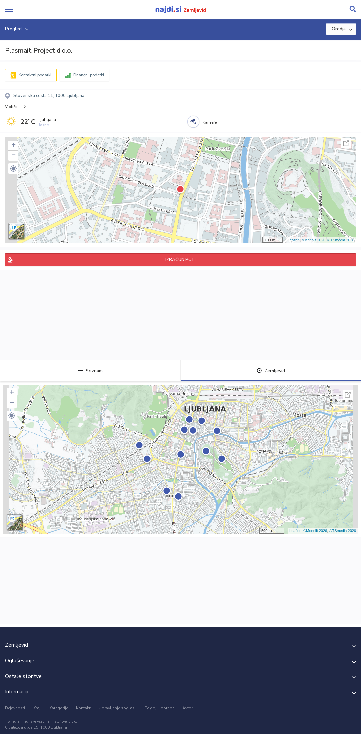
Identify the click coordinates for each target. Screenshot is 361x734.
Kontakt (83, 708)
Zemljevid (271, 371)
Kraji (37, 708)
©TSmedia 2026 (340, 240)
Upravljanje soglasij (118, 708)
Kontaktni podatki (35, 75)
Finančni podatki (88, 75)
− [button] (13, 156)
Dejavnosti (15, 708)
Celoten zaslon (346, 143)
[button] (13, 168)
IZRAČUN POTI (180, 260)
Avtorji (188, 708)
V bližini (12, 106)
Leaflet (293, 240)
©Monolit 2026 (313, 240)
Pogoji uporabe (159, 708)
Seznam (90, 371)
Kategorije (58, 708)
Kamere (210, 122)
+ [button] (13, 146)
